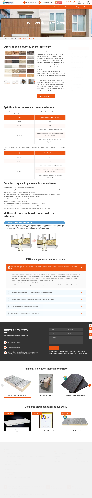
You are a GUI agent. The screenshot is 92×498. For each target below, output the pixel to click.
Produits (18, 7)
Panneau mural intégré (77, 76)
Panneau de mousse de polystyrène (77, 62)
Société (47, 7)
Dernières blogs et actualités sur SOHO (46, 406)
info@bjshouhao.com (47, 2)
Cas (38, 7)
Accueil (8, 7)
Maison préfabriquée (76, 82)
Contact (86, 7)
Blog (77, 7)
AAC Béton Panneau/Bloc (77, 66)
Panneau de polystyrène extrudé (77, 51)
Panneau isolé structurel (77, 72)
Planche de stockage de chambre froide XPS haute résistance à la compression (79, 57)
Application (29, 7)
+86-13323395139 (31, 2)
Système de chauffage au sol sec (79, 69)
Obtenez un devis (46, 96)
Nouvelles (57, 7)
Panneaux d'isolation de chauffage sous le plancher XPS (78, 87)
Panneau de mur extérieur (26, 38)
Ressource (68, 7)
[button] (4, 81)
